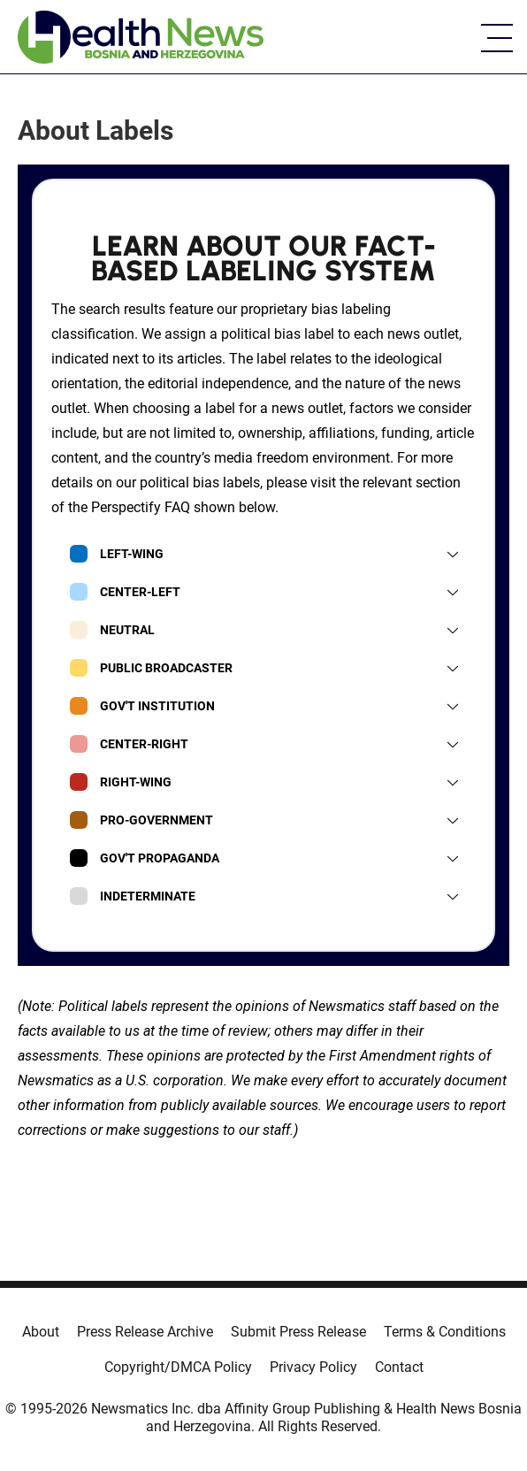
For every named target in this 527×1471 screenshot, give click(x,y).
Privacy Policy (313, 1367)
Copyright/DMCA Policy (178, 1367)
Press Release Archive (145, 1331)
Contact (399, 1367)
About (40, 1331)
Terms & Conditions (445, 1331)
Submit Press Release (298, 1331)
